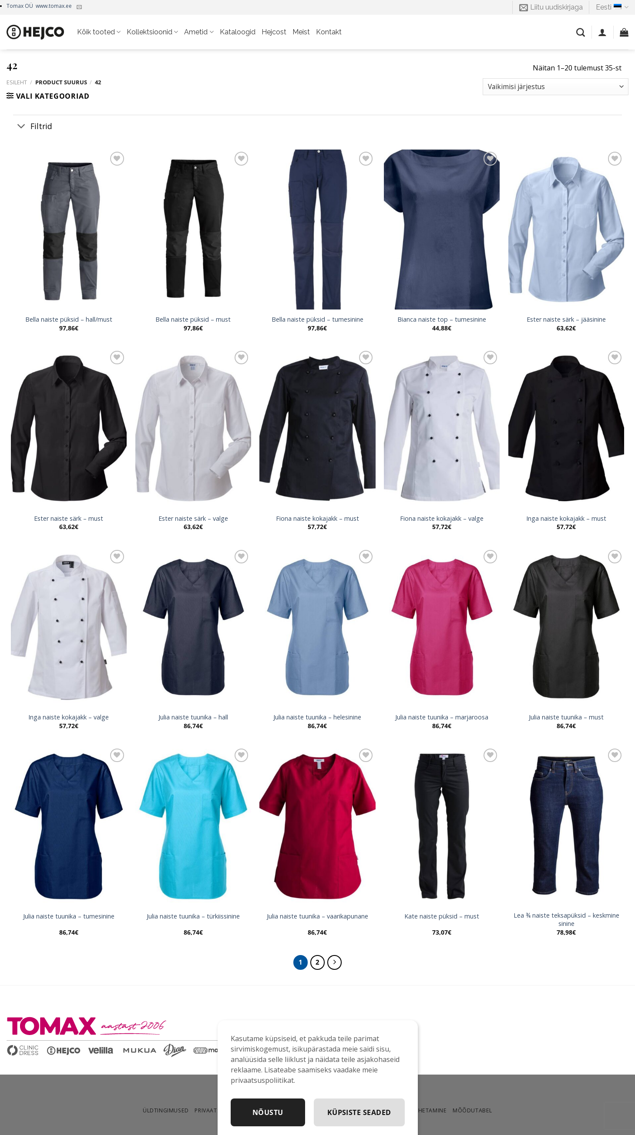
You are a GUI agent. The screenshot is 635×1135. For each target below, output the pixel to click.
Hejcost (274, 32)
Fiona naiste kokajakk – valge (442, 519)
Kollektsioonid (152, 32)
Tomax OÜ (39, 6)
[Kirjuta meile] (79, 7)
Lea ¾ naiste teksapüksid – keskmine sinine (566, 920)
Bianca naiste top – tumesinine (441, 319)
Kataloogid (237, 32)
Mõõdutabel (472, 1110)
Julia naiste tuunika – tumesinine (68, 916)
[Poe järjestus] (555, 86)
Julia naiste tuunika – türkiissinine (193, 916)
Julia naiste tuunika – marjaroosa (441, 717)
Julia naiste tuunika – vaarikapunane (317, 916)
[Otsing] (580, 32)
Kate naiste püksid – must (441, 916)
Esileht (17, 82)
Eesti (612, 7)
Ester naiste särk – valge (193, 519)
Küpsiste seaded (359, 1112)
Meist (301, 32)
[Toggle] (21, 126)
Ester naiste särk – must (68, 519)
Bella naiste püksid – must (193, 319)
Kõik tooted (99, 32)
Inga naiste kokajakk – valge (68, 717)
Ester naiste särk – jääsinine (566, 319)
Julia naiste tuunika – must (566, 717)
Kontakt (329, 32)
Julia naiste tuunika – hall (193, 717)
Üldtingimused (166, 1110)
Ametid (198, 32)
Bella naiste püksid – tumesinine (317, 319)
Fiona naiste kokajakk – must (317, 519)
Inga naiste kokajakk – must (566, 519)
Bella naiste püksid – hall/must (68, 319)
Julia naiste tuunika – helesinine (317, 717)
